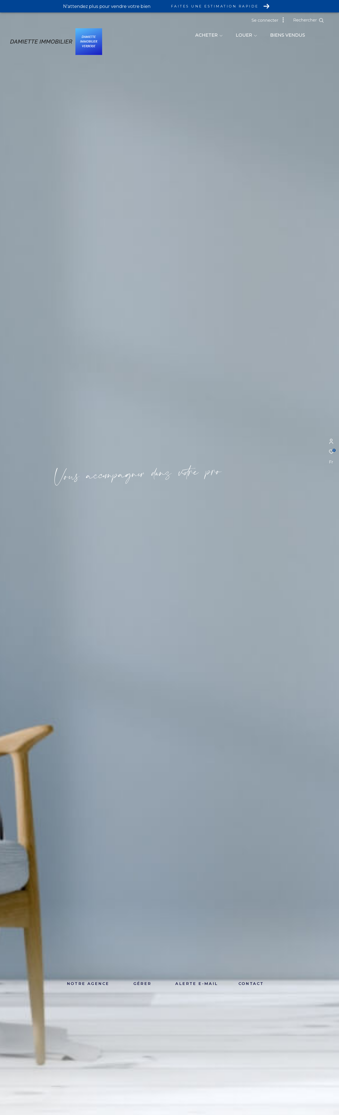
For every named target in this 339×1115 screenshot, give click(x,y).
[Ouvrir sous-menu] (221, 35)
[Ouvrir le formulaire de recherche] (308, 20)
